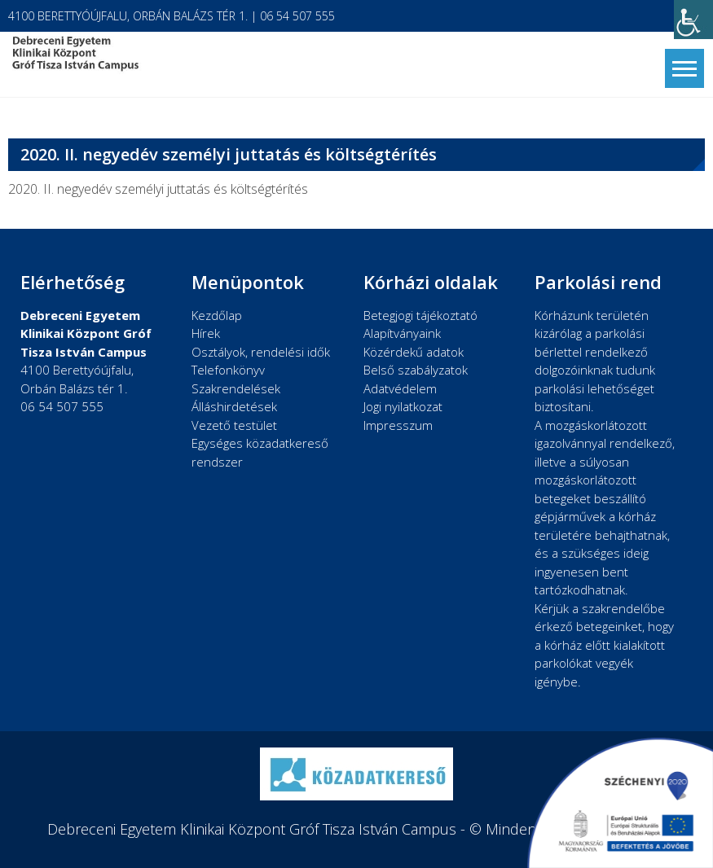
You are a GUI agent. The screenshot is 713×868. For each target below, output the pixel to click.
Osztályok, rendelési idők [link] (260, 352)
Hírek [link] (205, 333)
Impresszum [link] (398, 425)
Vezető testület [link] (234, 425)
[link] (693, 19)
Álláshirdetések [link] (234, 406)
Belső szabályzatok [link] (415, 370)
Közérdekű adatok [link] (413, 352)
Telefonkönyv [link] (228, 370)
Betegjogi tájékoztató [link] (420, 315)
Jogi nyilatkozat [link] (402, 406)
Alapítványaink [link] (402, 333)
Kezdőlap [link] (216, 315)
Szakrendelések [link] (235, 388)
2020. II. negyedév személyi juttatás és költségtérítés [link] (158, 189)
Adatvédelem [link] (400, 388)
